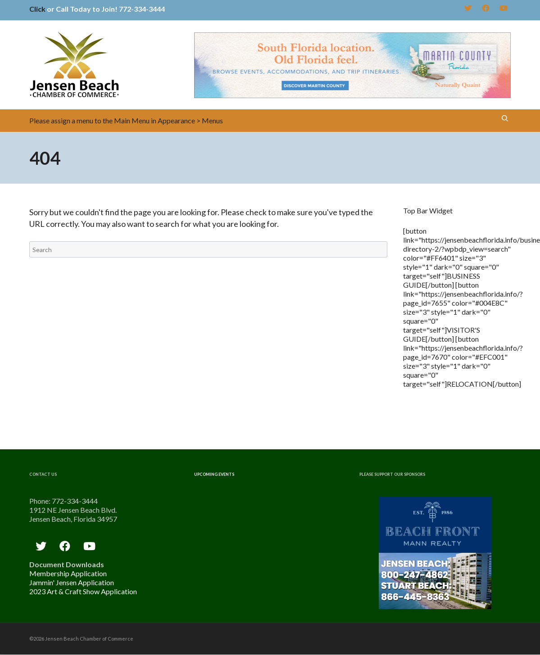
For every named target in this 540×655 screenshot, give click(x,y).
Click (37, 9)
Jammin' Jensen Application (71, 582)
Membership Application (68, 573)
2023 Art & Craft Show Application (83, 591)
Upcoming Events (214, 474)
